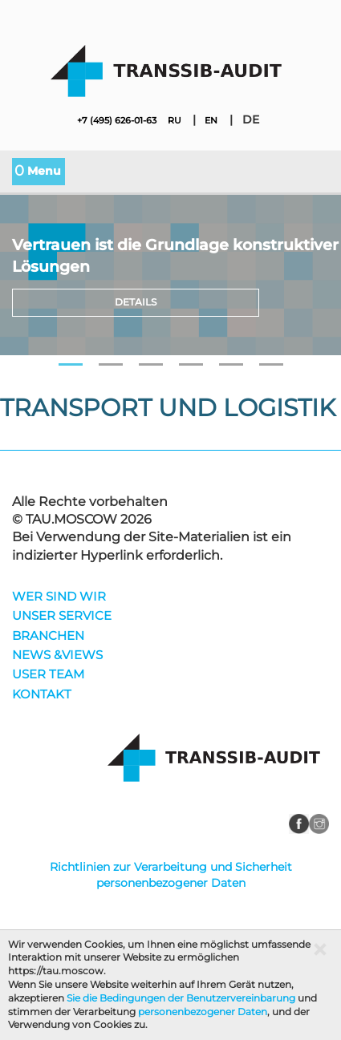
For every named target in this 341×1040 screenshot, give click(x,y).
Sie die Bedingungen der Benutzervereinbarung (181, 998)
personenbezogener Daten (202, 1012)
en (211, 120)
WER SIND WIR (59, 597)
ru (174, 120)
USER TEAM (48, 675)
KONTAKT (41, 695)
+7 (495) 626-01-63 (116, 120)
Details (135, 302)
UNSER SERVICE (62, 616)
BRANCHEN (48, 636)
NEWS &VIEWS (57, 655)
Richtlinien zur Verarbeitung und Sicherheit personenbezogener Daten (171, 875)
